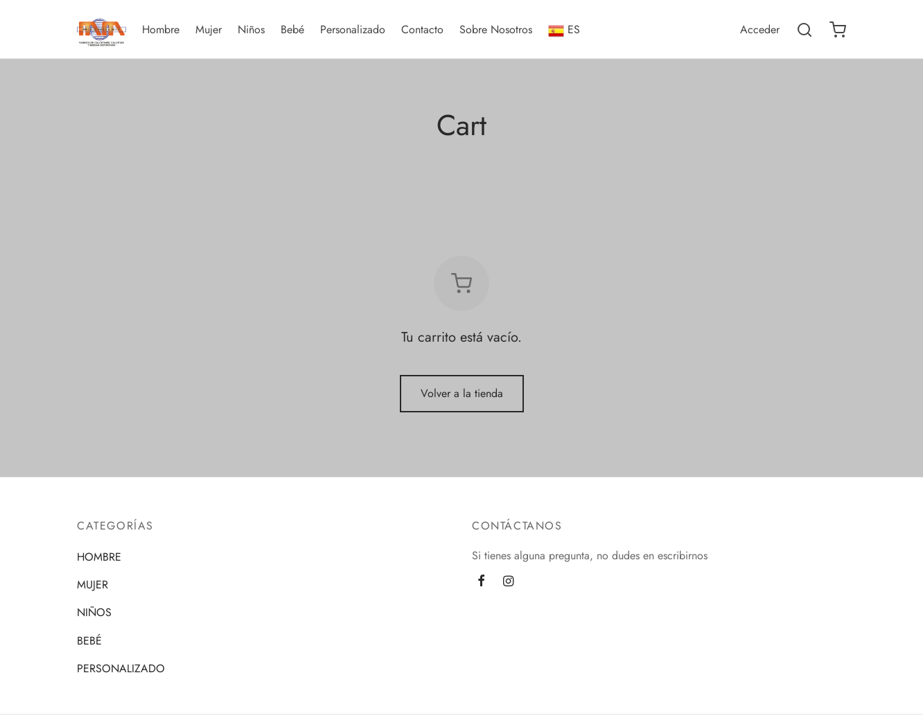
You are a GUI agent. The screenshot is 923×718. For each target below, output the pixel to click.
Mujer (208, 29)
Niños (251, 29)
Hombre (160, 29)
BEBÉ (89, 641)
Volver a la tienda (462, 393)
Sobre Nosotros (495, 29)
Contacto (422, 29)
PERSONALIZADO (121, 668)
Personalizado (352, 29)
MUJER (92, 585)
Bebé (292, 29)
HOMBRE (99, 557)
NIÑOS (94, 612)
